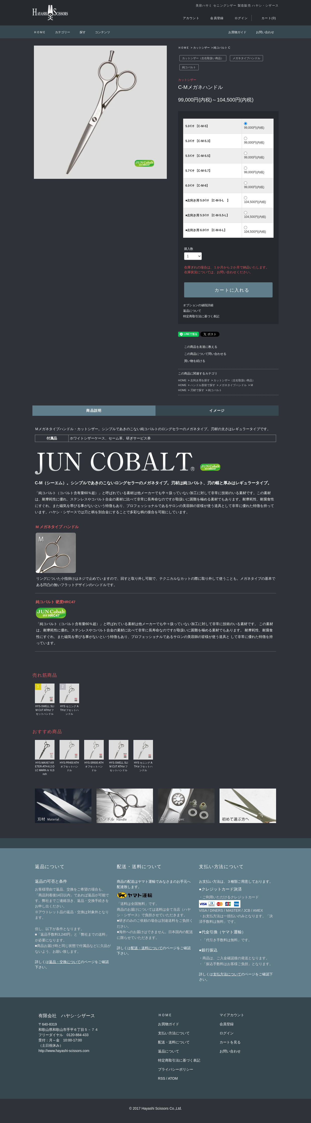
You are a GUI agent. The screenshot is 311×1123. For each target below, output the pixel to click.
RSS (161, 1078)
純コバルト (189, 67)
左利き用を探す (200, 380)
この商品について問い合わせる (202, 354)
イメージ (217, 411)
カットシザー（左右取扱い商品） (203, 58)
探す (80, 32)
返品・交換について (65, 962)
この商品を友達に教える (197, 347)
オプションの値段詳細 (198, 305)
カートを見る (230, 1042)
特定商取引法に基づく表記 (201, 316)
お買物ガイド (234, 32)
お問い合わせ (262, 32)
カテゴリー (59, 32)
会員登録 (214, 18)
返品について (192, 311)
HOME (182, 380)
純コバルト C (222, 47)
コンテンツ (99, 32)
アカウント (188, 18)
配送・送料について (147, 948)
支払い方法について (174, 1033)
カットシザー (201, 47)
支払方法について (227, 974)
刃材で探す (197, 390)
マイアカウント (232, 1015)
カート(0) (265, 18)
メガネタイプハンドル (246, 58)
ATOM (173, 1078)
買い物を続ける (191, 361)
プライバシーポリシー (175, 1069)
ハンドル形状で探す (202, 385)
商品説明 (94, 411)
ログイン (238, 18)
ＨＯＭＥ (40, 32)
